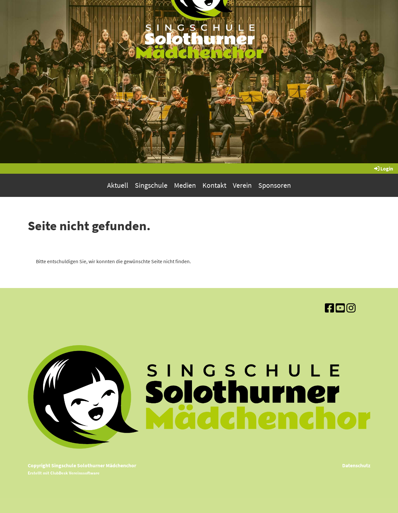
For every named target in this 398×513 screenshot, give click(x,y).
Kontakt (214, 185)
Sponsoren (274, 185)
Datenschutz (356, 465)
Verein (242, 185)
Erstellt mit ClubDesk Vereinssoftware (64, 472)
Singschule (151, 185)
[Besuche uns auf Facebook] (329, 308)
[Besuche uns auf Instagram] (351, 308)
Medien (185, 185)
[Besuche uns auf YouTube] (340, 308)
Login (383, 168)
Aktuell (117, 185)
